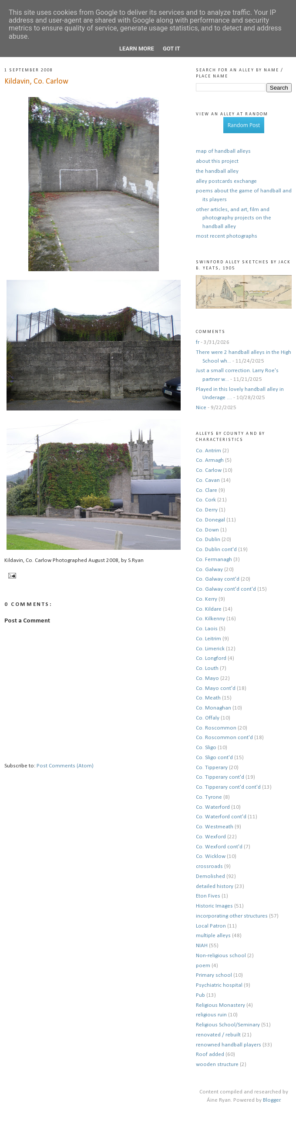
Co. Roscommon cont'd (224, 737)
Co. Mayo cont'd (215, 688)
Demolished (210, 876)
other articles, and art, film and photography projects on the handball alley (233, 218)
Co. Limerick (210, 649)
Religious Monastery (220, 1005)
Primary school (214, 975)
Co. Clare (206, 490)
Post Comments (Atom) (65, 766)
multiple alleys (213, 935)
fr (197, 342)
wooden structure (217, 1064)
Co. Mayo (207, 678)
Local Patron (211, 926)
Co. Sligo (206, 747)
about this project (217, 161)
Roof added (210, 1054)
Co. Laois (207, 629)
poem (203, 965)
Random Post (244, 125)
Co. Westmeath (214, 827)
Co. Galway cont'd (217, 579)
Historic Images (214, 906)
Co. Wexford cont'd (219, 847)
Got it (171, 48)
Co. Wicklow (210, 856)
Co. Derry (207, 510)
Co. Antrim (208, 451)
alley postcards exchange (226, 181)
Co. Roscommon (216, 728)
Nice (201, 407)
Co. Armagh (210, 460)
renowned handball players (228, 1045)
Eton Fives (208, 896)
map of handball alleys (223, 151)
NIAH (202, 945)
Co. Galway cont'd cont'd (226, 589)
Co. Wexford (211, 837)
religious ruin (211, 1015)
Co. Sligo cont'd (214, 757)
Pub (200, 995)
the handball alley (217, 171)
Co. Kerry (206, 599)
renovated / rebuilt (218, 1035)
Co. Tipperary (212, 767)
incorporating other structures (232, 916)
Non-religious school (221, 955)
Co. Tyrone (209, 797)
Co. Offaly (207, 718)
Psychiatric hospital (219, 985)
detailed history (214, 886)
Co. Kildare (209, 609)
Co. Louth (207, 668)
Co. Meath (208, 698)
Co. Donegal (210, 520)
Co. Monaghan (213, 708)
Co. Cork (206, 500)
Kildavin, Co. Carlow (36, 81)
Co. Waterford (213, 807)
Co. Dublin (208, 539)
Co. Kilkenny (210, 619)
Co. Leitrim (208, 639)
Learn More (136, 48)
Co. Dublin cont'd (216, 549)
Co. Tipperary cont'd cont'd (228, 787)
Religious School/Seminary (228, 1025)
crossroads (209, 866)
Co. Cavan (208, 480)
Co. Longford (211, 658)
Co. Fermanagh (214, 559)
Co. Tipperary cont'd (220, 777)
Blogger (271, 1100)
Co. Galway (209, 569)
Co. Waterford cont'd (221, 817)
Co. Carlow (209, 470)
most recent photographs (226, 236)
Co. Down (207, 530)
